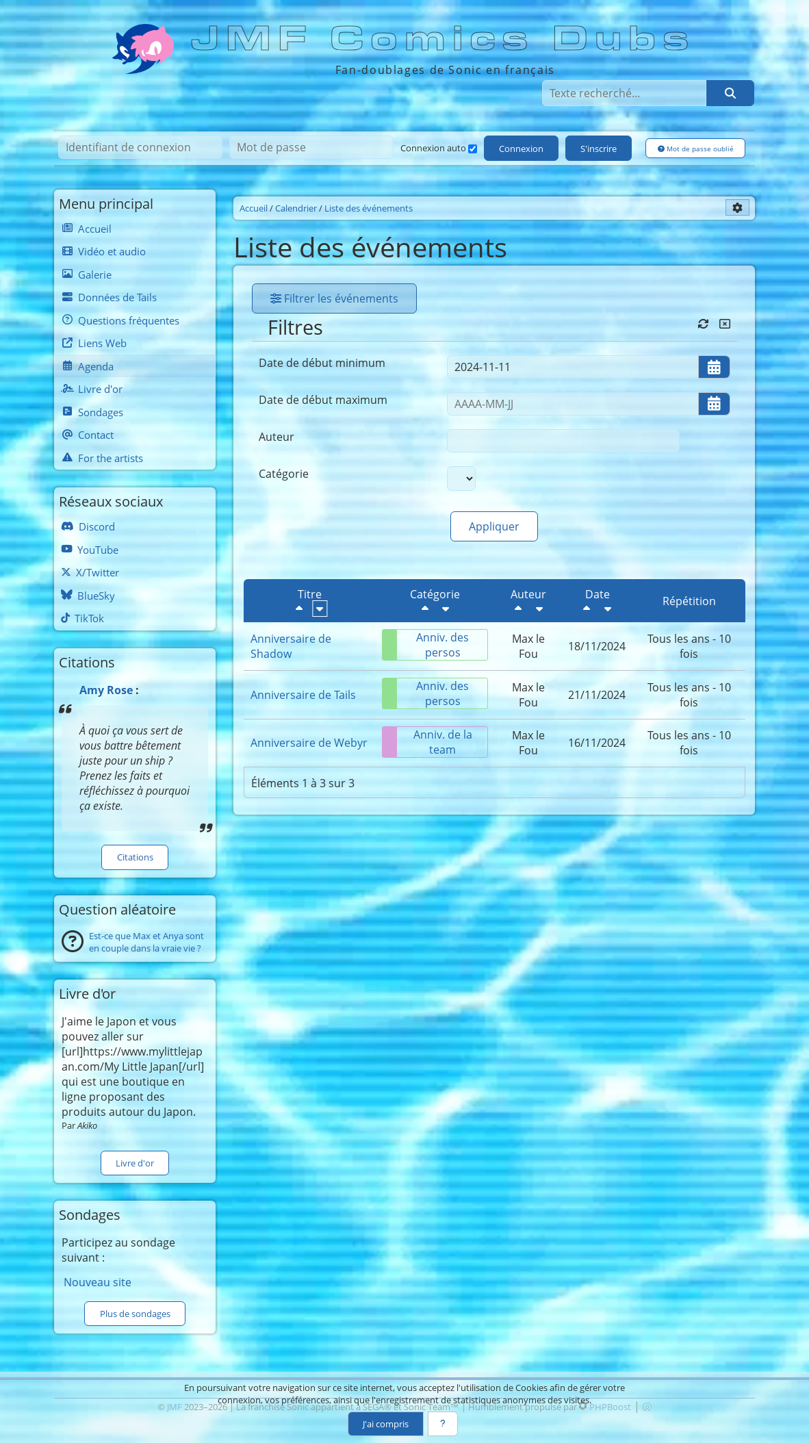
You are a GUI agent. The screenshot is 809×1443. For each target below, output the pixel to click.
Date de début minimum (322, 362)
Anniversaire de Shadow (291, 646)
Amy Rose (106, 690)
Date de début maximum (323, 399)
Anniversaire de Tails (303, 694)
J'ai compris (386, 1424)
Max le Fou (528, 646)
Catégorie (284, 473)
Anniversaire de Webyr (309, 742)
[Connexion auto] (472, 148)
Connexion (521, 148)
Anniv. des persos (426, 645)
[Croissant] (319, 608)
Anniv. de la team (427, 742)
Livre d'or (135, 1163)
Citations (135, 857)
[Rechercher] (730, 93)
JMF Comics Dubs (444, 39)
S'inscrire (598, 148)
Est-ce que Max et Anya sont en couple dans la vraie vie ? (146, 942)
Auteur (276, 436)
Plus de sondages (135, 1313)
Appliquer (494, 526)
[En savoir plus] (443, 1424)
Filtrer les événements (334, 298)
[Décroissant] (299, 608)
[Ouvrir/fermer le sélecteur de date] (714, 367)
